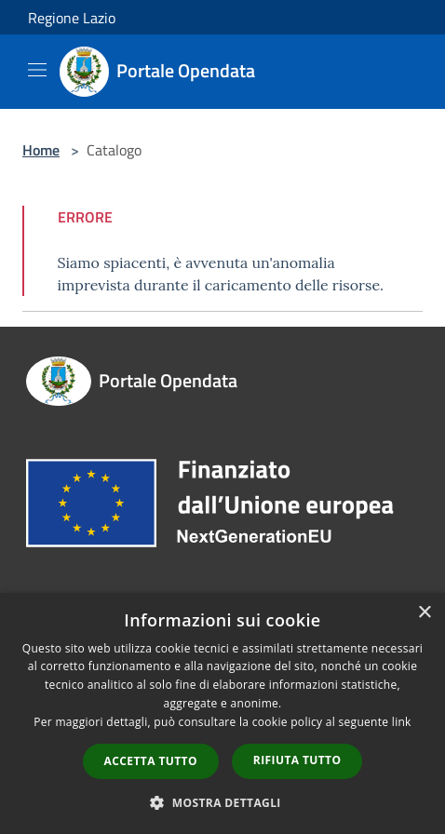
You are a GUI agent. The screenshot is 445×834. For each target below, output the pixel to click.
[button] (222, 802)
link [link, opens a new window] (401, 722)
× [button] (424, 613)
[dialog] (222, 713)
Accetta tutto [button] (150, 761)
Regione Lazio (71, 18)
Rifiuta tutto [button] (297, 760)
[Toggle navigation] (37, 70)
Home (41, 150)
